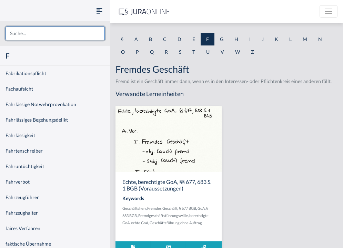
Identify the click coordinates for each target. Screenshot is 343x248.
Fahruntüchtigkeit (25, 166)
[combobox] (55, 33)
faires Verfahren (23, 228)
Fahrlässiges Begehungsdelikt (37, 120)
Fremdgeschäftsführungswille (163, 215)
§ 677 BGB (187, 208)
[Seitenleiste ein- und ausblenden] (99, 11)
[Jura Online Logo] (144, 11)
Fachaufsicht (19, 89)
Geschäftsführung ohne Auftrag (176, 222)
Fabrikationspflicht (26, 73)
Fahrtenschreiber (24, 151)
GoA (201, 208)
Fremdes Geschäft (162, 208)
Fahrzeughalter (22, 213)
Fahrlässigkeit (20, 135)
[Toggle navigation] (328, 11)
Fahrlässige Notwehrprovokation (41, 104)
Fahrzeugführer (22, 197)
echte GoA (139, 222)
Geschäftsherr (134, 208)
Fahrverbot (18, 182)
